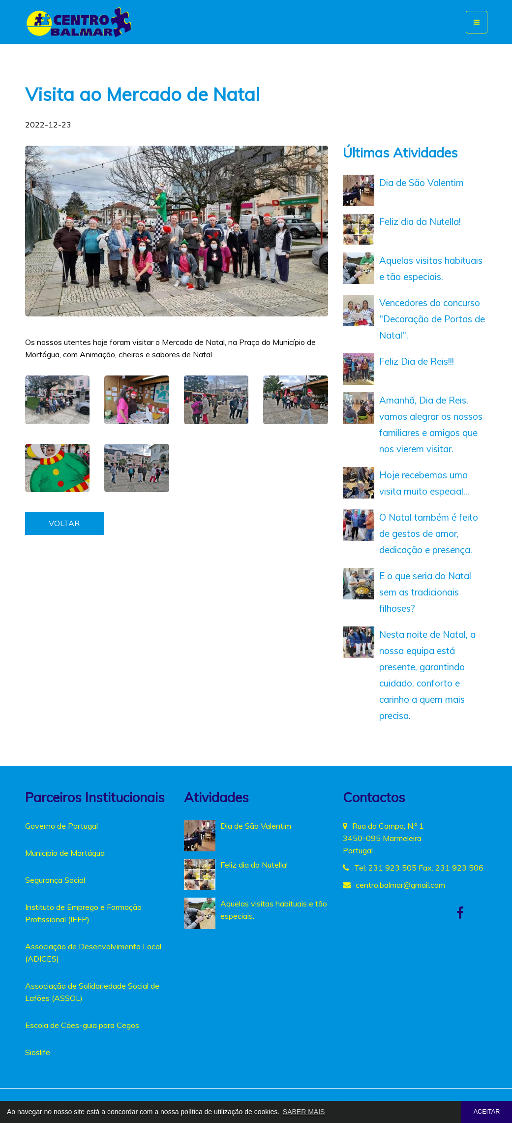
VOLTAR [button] (64, 523)
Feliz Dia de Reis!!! (416, 361)
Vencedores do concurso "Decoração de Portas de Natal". (432, 319)
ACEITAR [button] (487, 1111)
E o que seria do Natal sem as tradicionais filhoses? (425, 592)
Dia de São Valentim (421, 182)
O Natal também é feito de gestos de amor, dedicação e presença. (428, 533)
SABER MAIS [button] (304, 1112)
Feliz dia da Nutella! (420, 221)
